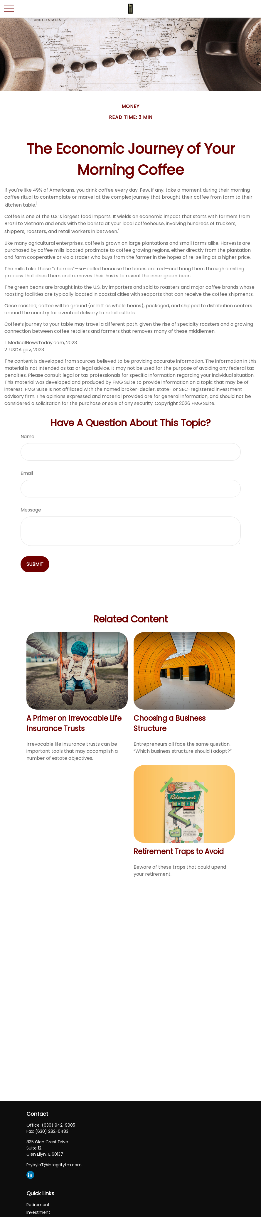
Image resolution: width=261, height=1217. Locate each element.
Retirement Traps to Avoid (179, 851)
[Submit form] (35, 564)
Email (27, 473)
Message (31, 510)
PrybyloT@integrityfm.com (54, 1165)
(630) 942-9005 (58, 1125)
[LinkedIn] (30, 1175)
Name (27, 436)
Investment (38, 1212)
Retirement (38, 1205)
